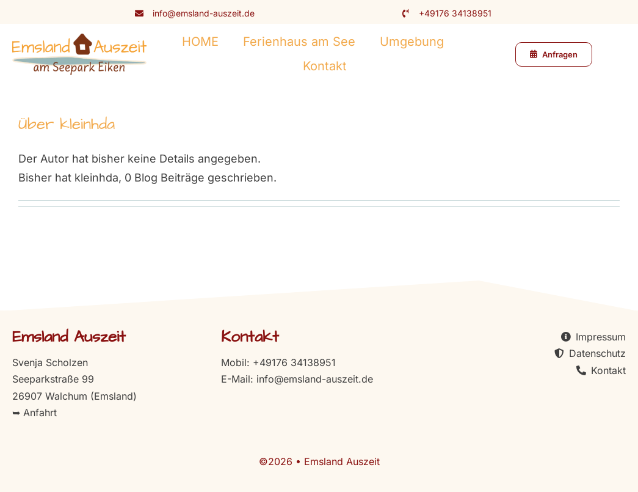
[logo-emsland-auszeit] (79, 38)
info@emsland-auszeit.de (204, 13)
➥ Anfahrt (34, 412)
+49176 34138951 (455, 13)
